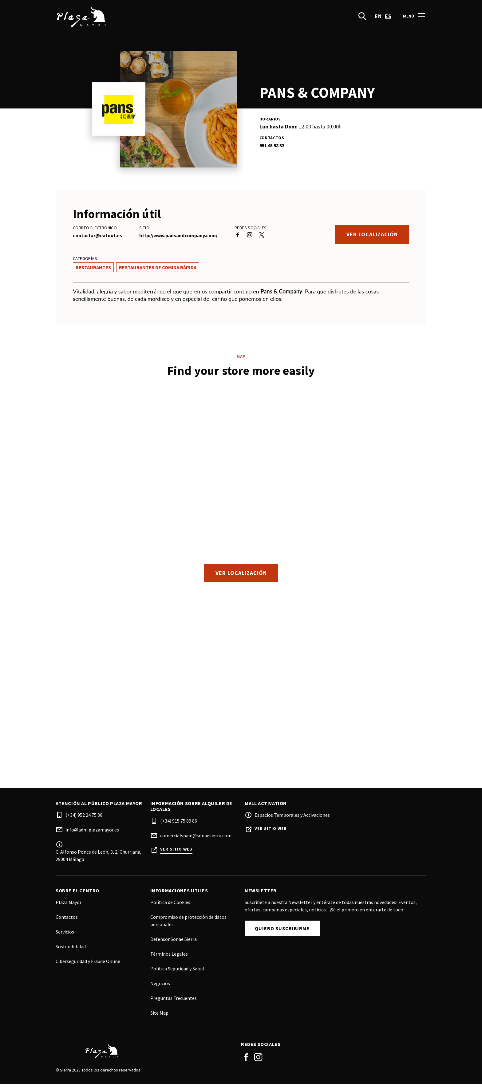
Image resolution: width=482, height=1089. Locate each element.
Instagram (258, 1062)
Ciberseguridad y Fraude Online (88, 966)
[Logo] (145, 1055)
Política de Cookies (170, 907)
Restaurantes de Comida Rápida (157, 267)
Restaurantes (93, 267)
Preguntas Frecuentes (173, 1003)
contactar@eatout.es (97, 235)
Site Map (159, 1018)
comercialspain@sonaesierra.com (195, 840)
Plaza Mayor (68, 907)
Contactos (67, 922)
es (388, 18)
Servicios (65, 937)
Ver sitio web (176, 854)
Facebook (246, 1062)
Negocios (160, 988)
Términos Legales (169, 959)
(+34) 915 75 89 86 (178, 826)
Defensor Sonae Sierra (173, 944)
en (378, 18)
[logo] (149, 18)
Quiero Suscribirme (282, 933)
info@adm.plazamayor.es (92, 834)
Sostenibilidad (71, 951)
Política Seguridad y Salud (177, 973)
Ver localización (372, 234)
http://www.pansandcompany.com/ (178, 235)
